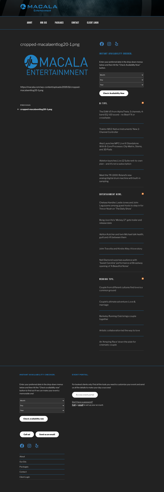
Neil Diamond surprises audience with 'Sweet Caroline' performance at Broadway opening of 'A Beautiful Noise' (121, 263)
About (29, 23)
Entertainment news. (110, 194)
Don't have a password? (82, 402)
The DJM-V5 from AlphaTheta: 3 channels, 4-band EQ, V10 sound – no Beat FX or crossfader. (121, 114)
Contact (75, 23)
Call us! (27, 434)
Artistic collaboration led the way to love (119, 330)
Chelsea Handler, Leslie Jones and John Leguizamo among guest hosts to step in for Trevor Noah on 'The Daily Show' (121, 205)
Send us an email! (47, 434)
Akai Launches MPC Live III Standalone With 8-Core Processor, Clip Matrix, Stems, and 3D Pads (120, 146)
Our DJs (43, 23)
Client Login (93, 23)
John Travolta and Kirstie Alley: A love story (120, 248)
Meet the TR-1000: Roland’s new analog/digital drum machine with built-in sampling (119, 178)
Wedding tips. (106, 279)
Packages (59, 23)
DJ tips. (103, 103)
